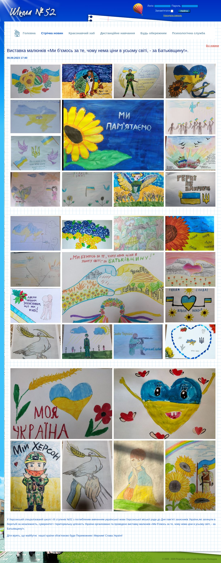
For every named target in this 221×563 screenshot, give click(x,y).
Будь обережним (154, 33)
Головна (29, 33)
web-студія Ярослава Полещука (201, 559)
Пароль (176, 5)
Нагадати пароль (173, 15)
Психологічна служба (188, 33)
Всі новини (212, 45)
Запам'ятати (162, 10)
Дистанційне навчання (117, 33)
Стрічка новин (52, 33)
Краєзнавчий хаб (82, 33)
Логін (150, 5)
